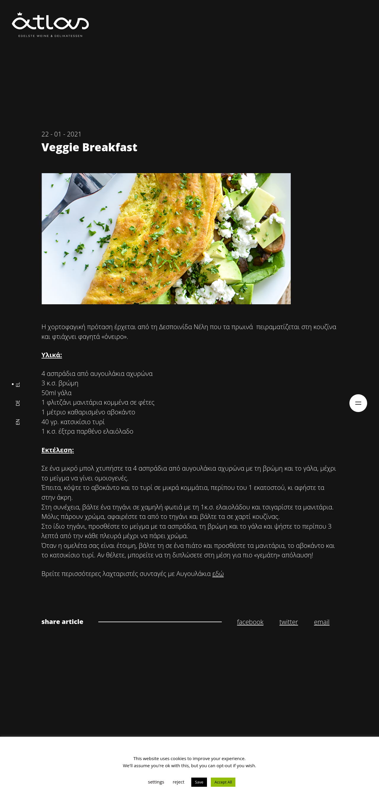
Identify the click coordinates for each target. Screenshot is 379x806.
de (18, 403)
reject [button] (178, 782)
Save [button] (199, 782)
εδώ (218, 573)
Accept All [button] (223, 782)
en (18, 422)
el (18, 384)
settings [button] (156, 782)
